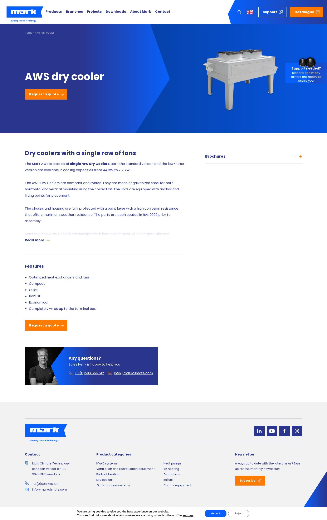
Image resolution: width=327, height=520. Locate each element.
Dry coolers (104, 480)
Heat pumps (172, 463)
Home (28, 32)
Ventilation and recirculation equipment (125, 469)
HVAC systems (106, 463)
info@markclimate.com (49, 489)
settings (188, 515)
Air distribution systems (113, 485)
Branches (74, 12)
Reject (238, 513)
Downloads (116, 12)
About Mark (140, 12)
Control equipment (177, 485)
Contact (162, 12)
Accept (215, 513)
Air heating (171, 469)
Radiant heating (107, 474)
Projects (94, 12)
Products (53, 12)
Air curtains (172, 474)
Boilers (168, 480)
